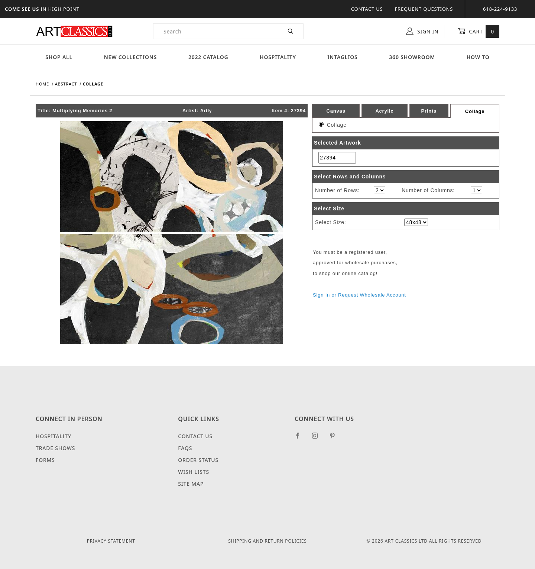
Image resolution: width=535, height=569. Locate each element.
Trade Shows (55, 448)
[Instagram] (318, 438)
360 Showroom (412, 57)
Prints (429, 111)
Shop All (58, 57)
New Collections (130, 57)
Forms (45, 459)
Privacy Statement (111, 541)
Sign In (422, 31)
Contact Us (367, 9)
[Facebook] (301, 438)
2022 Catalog (208, 57)
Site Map (191, 483)
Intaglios (342, 57)
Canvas (336, 111)
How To (478, 57)
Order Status (198, 459)
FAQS (185, 448)
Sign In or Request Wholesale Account (359, 295)
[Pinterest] (335, 438)
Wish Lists (193, 471)
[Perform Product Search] (291, 31)
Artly (206, 110)
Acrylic (384, 111)
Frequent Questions (424, 9)
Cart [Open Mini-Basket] (478, 31)
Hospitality (278, 57)
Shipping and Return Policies (267, 541)
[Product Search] (215, 31)
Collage (475, 111)
